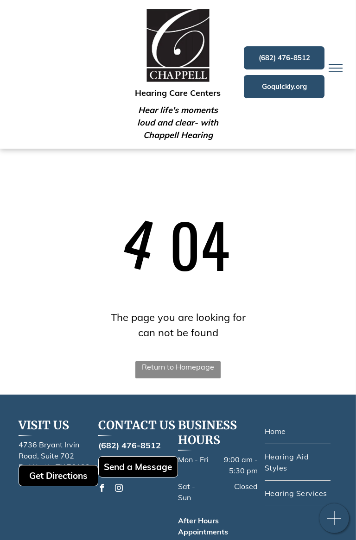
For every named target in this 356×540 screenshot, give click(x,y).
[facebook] (102, 489)
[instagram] (119, 489)
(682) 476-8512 (129, 445)
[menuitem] (298, 431)
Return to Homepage (178, 366)
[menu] (336, 68)
